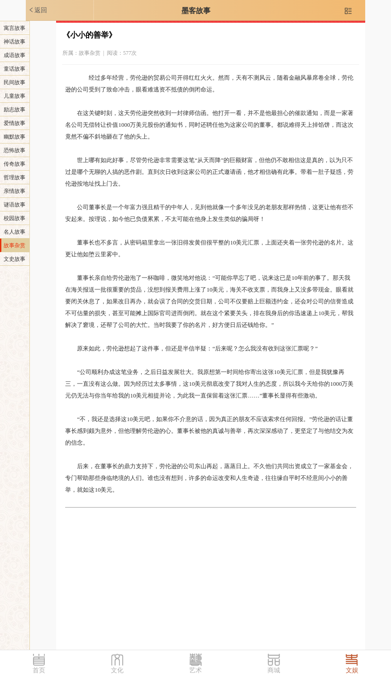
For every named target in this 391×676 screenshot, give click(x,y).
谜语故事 (14, 204)
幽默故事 (14, 137)
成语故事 (14, 55)
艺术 (195, 670)
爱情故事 (14, 123)
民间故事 (14, 82)
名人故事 (14, 232)
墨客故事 (195, 10)
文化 (117, 670)
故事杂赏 (14, 245)
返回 (37, 10)
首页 (39, 670)
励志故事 (14, 109)
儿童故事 (14, 96)
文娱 (352, 670)
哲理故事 (14, 177)
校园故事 (14, 218)
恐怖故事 (14, 150)
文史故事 (14, 259)
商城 (273, 670)
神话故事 (14, 41)
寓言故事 (14, 28)
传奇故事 (14, 164)
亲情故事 (14, 191)
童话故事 (14, 69)
